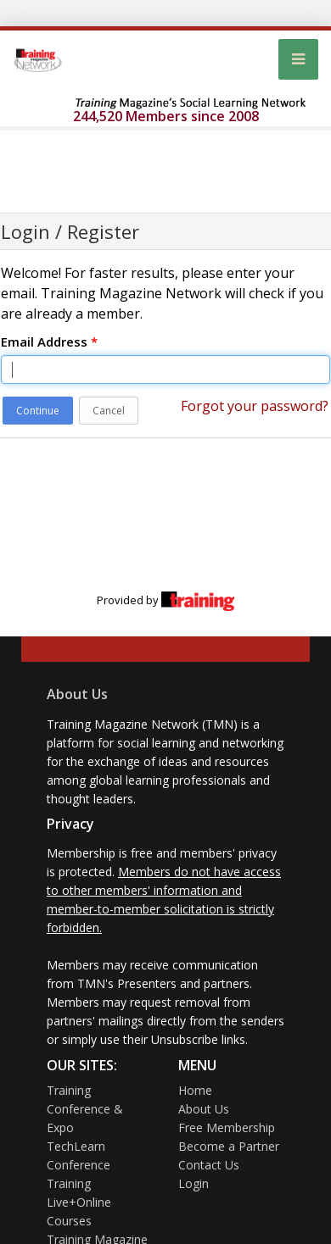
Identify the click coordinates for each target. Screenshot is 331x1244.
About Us (77, 694)
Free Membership (226, 1127)
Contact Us (208, 1165)
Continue (37, 410)
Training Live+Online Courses (79, 1202)
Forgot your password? (254, 406)
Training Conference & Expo (85, 1109)
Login (193, 1183)
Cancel (109, 410)
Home (195, 1090)
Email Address (49, 341)
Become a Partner (228, 1146)
